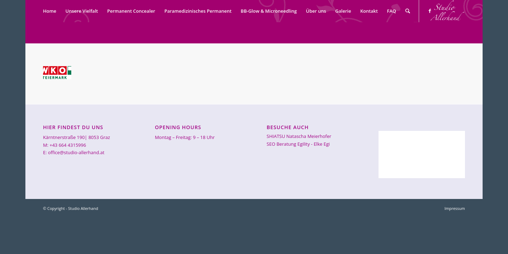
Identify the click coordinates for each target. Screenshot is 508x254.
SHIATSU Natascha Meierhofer (299, 136)
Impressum (455, 208)
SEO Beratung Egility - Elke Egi (298, 144)
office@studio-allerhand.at (76, 152)
